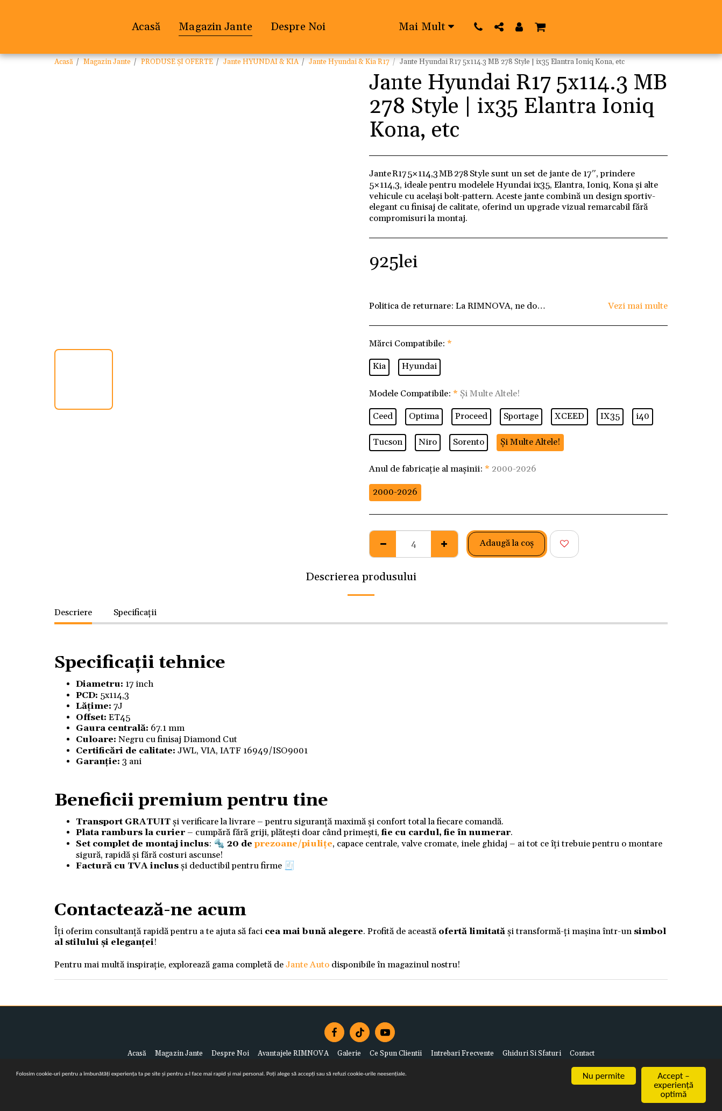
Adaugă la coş (507, 543)
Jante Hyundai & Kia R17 (349, 62)
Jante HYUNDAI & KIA (261, 62)
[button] (593, 26)
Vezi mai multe (638, 306)
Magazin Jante (107, 62)
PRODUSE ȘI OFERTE (177, 62)
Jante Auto (307, 965)
